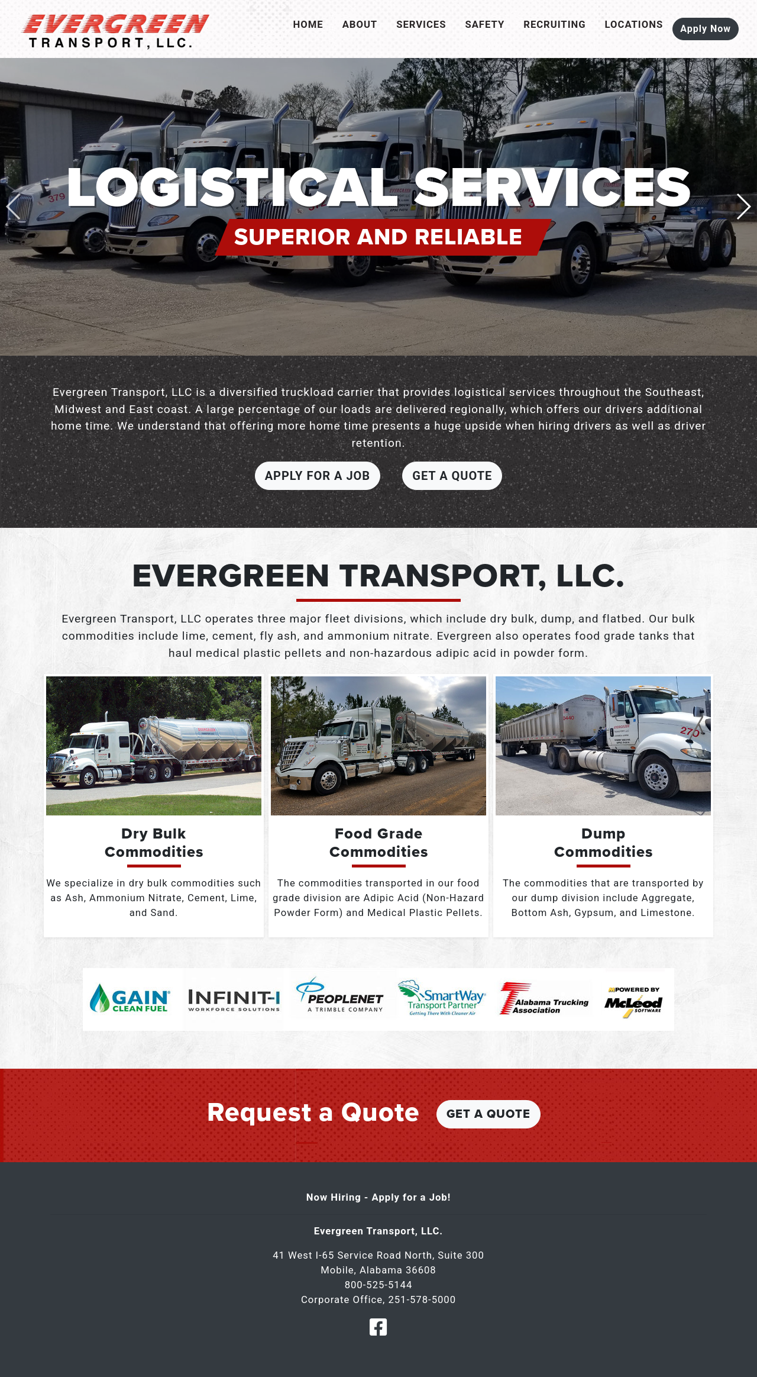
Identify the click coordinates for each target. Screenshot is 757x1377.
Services (421, 24)
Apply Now (705, 28)
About (360, 24)
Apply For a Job (317, 476)
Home (308, 24)
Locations (634, 24)
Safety (484, 24)
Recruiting (554, 24)
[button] (743, 207)
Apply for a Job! (411, 1197)
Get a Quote (452, 476)
